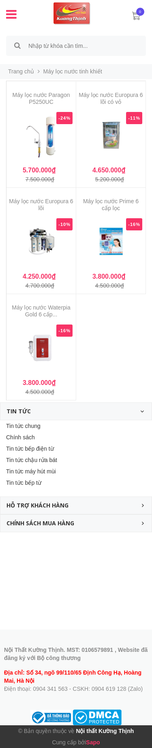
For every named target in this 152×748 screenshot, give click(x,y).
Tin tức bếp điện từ (30, 448)
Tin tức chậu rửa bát (31, 460)
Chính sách (20, 437)
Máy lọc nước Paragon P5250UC (41, 98)
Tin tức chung (23, 426)
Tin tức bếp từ (23, 482)
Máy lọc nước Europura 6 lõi (41, 204)
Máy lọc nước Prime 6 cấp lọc (111, 204)
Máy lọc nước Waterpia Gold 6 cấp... (41, 311)
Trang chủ (21, 71)
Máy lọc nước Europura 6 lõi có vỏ (111, 98)
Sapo (93, 742)
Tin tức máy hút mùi (31, 471)
